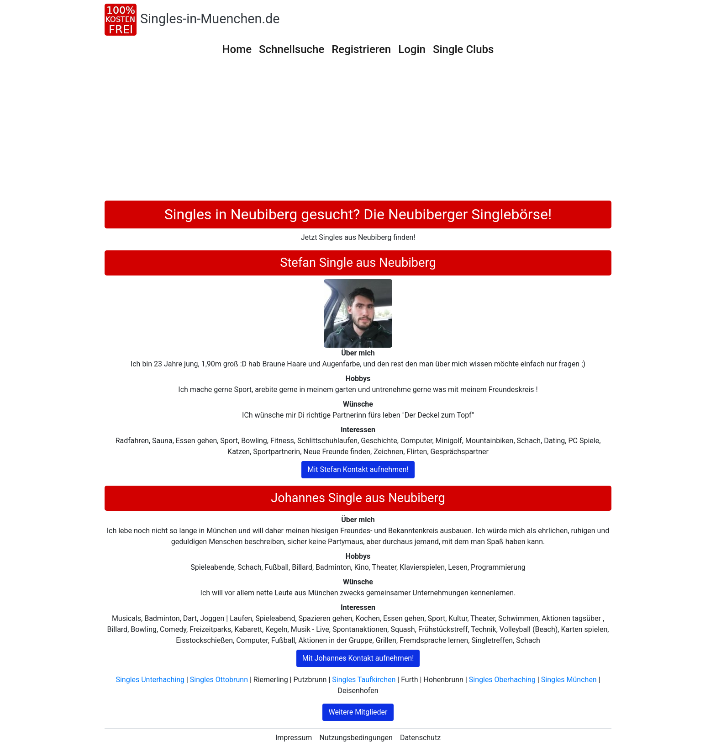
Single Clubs (463, 49)
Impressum (293, 737)
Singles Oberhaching (502, 679)
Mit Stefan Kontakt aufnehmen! (357, 469)
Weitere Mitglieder (357, 712)
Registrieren (361, 49)
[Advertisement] (358, 132)
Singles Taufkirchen (363, 679)
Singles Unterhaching (150, 679)
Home (237, 49)
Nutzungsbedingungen (355, 737)
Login (412, 49)
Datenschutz (420, 737)
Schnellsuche (291, 49)
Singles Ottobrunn (219, 679)
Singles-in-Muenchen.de (210, 18)
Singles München (569, 679)
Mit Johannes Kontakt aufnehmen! (358, 658)
